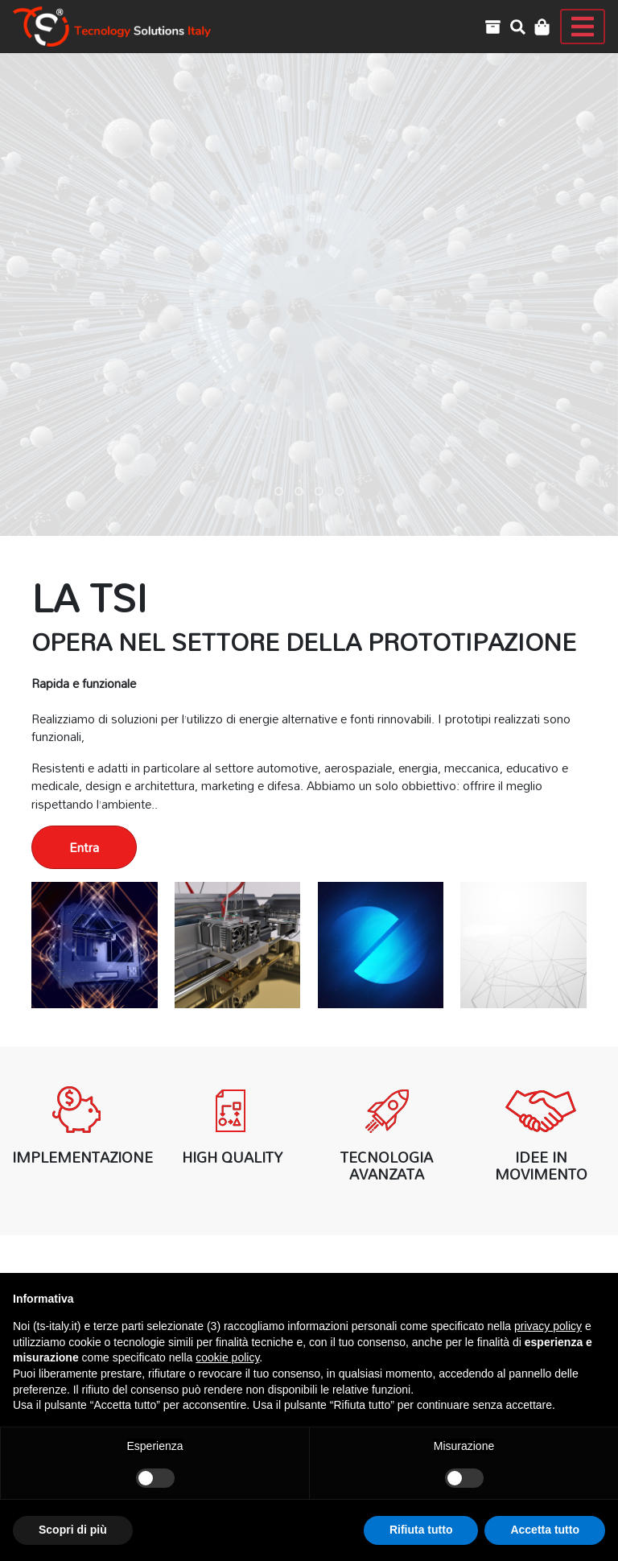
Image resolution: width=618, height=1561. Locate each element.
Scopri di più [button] (73, 1529)
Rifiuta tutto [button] (421, 1529)
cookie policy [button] (227, 1357)
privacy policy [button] (548, 1326)
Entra (84, 847)
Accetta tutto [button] (544, 1529)
